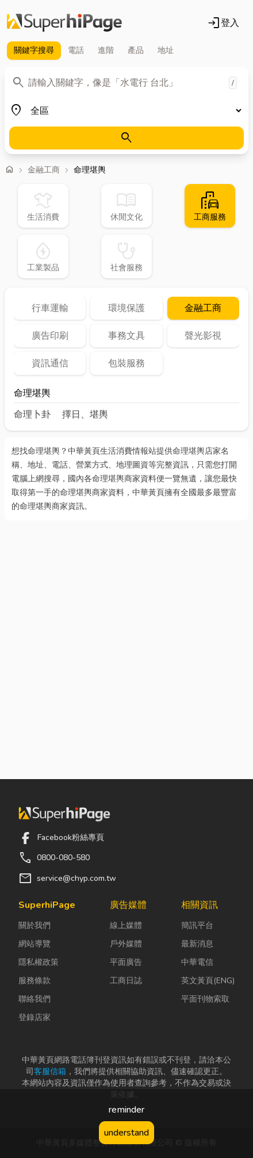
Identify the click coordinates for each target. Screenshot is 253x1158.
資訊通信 (50, 363)
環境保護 (126, 308)
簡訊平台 (197, 925)
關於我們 (34, 925)
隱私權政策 (38, 962)
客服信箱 (50, 1071)
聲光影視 (203, 335)
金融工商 (44, 170)
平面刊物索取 (205, 999)
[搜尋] (126, 137)
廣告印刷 (50, 335)
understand (126, 1132)
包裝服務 (126, 363)
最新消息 (197, 943)
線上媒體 (126, 925)
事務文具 (126, 335)
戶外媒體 (126, 943)
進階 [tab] (106, 50)
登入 (223, 23)
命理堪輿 (32, 394)
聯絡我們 (34, 999)
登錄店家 (34, 1017)
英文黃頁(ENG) (208, 980)
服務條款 (34, 980)
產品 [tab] (136, 50)
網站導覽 (34, 943)
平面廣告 (126, 962)
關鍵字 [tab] (34, 50)
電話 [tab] (76, 50)
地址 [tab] (166, 50)
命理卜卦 (32, 414)
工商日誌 (126, 980)
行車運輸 (50, 308)
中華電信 (197, 962)
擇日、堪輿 (85, 414)
